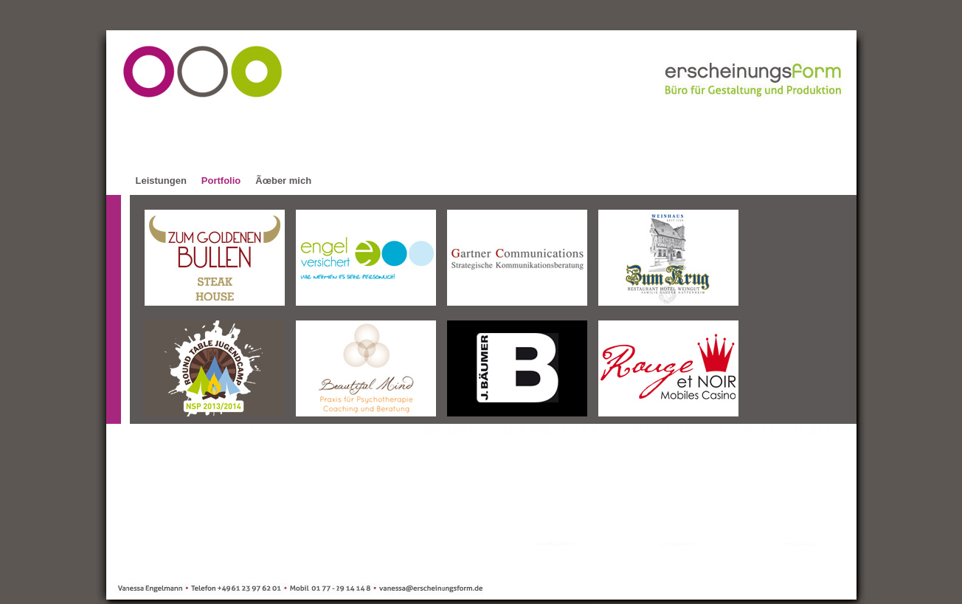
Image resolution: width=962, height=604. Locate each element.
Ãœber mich (283, 180)
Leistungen (161, 180)
